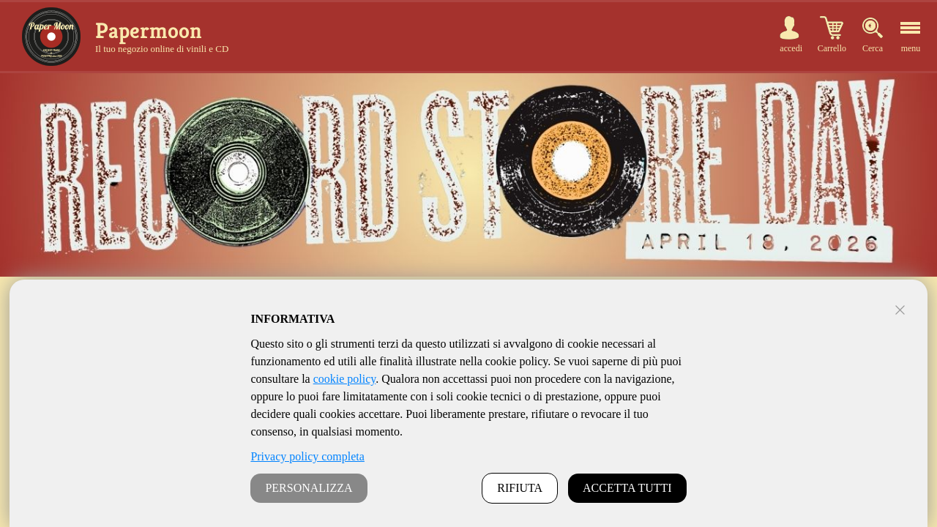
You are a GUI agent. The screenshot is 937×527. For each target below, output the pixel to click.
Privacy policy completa (307, 456)
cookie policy (344, 379)
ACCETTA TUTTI (627, 488)
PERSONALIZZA (308, 488)
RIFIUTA (519, 488)
